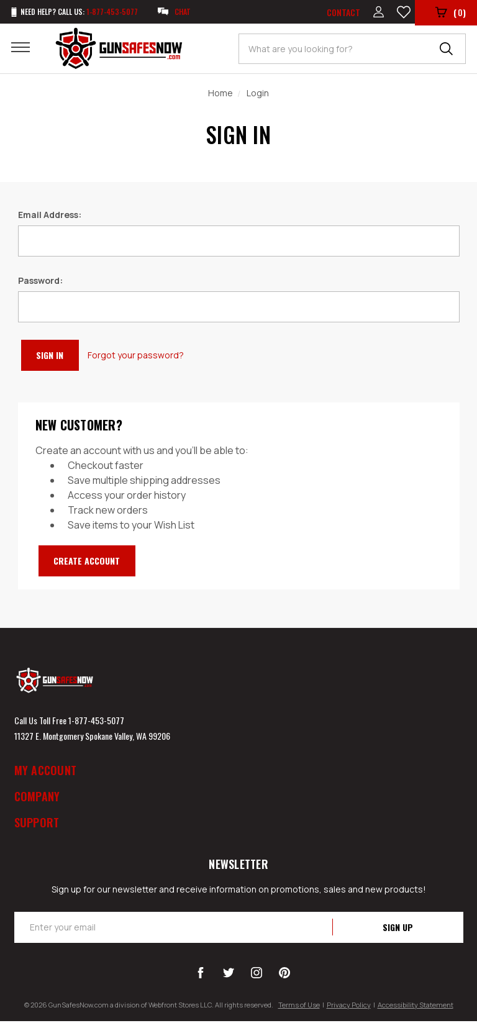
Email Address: (49, 216)
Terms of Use (299, 1006)
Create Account (94, 562)
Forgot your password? (147, 357)
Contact (340, 12)
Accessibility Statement (415, 1006)
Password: (40, 282)
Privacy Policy (349, 1006)
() (450, 13)
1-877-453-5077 (96, 722)
